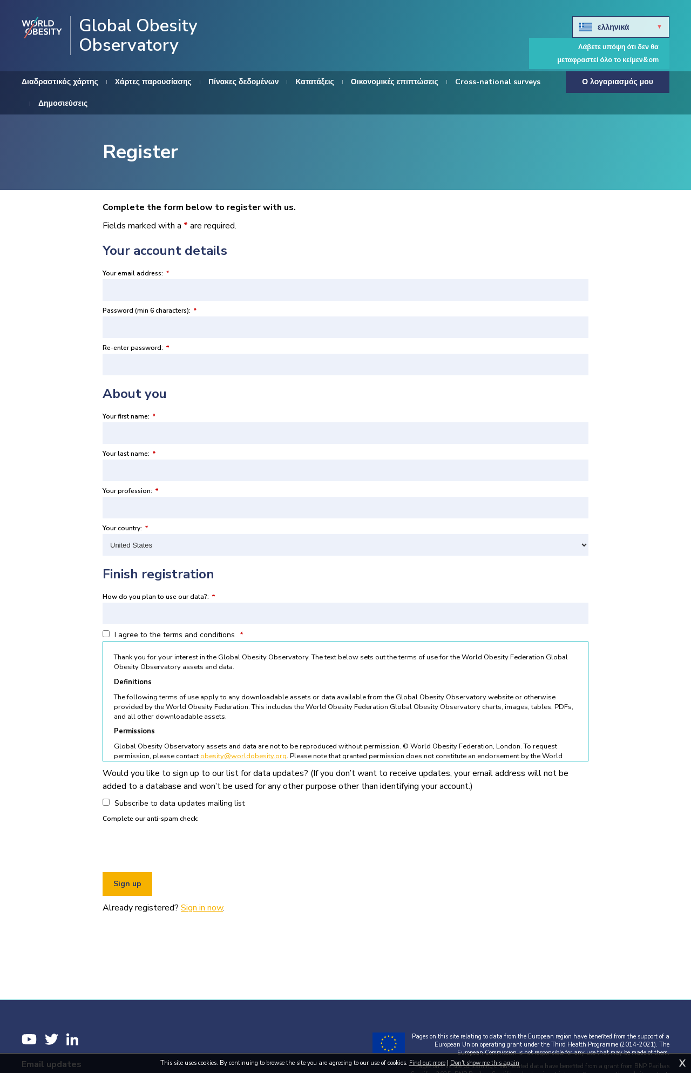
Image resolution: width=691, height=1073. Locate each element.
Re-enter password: (136, 347)
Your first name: (129, 416)
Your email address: (136, 273)
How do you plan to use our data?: (159, 596)
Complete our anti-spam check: (151, 818)
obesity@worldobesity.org (243, 756)
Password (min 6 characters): (150, 310)
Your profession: (131, 491)
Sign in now (202, 908)
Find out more (427, 1063)
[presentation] (185, 846)
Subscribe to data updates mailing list (174, 803)
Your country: (125, 528)
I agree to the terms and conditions (173, 635)
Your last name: (129, 453)
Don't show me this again (484, 1063)
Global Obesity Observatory (138, 35)
